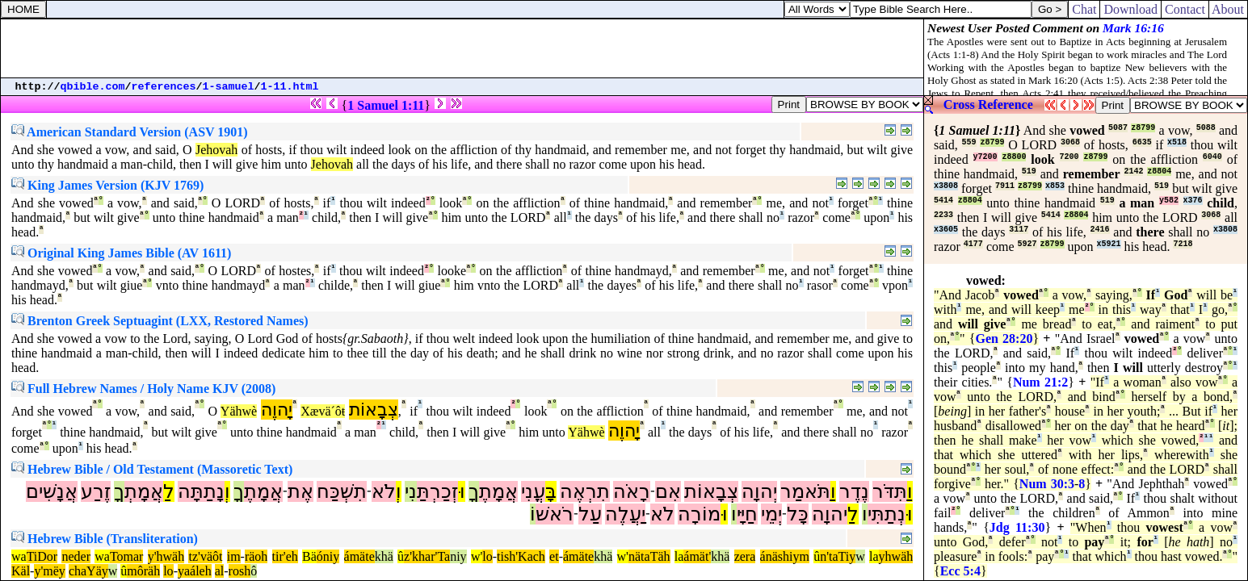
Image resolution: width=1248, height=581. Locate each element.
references (164, 87)
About (1228, 9)
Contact (1185, 9)
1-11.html (290, 87)
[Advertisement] (462, 48)
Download (1130, 9)
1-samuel (228, 87)
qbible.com (93, 87)
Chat (1084, 9)
